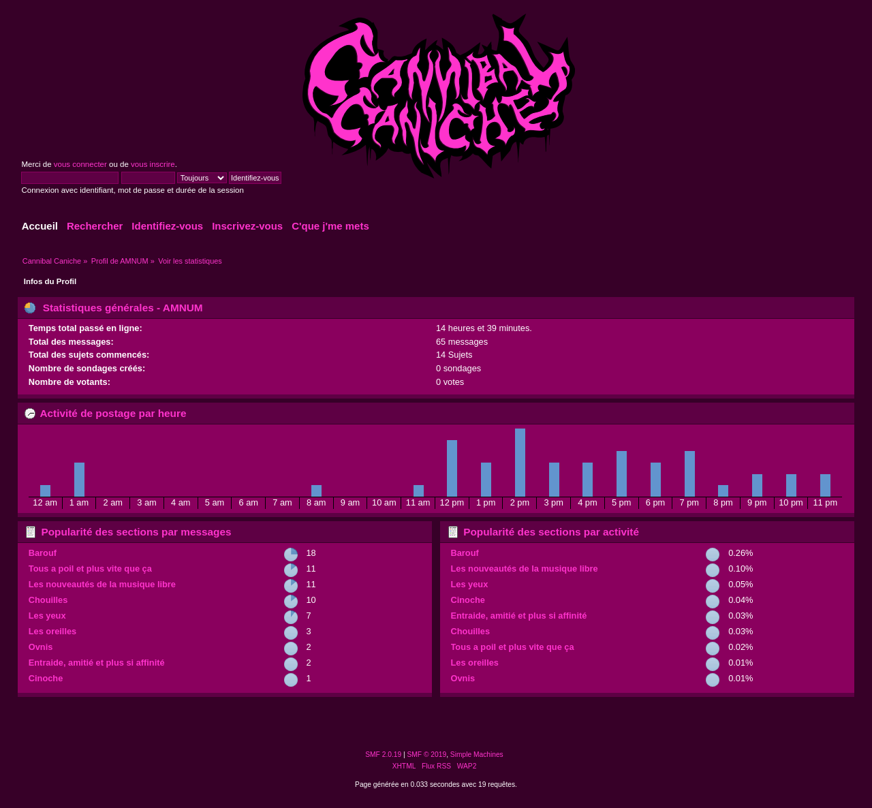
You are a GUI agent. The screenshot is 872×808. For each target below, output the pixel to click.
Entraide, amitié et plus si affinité (97, 662)
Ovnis (41, 647)
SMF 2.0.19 (383, 754)
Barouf (43, 553)
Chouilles (48, 600)
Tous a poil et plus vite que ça (90, 568)
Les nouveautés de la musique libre (102, 584)
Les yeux (47, 615)
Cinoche (46, 678)
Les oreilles (52, 631)
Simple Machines (476, 754)
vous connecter (80, 164)
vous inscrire (153, 164)
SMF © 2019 (427, 754)
